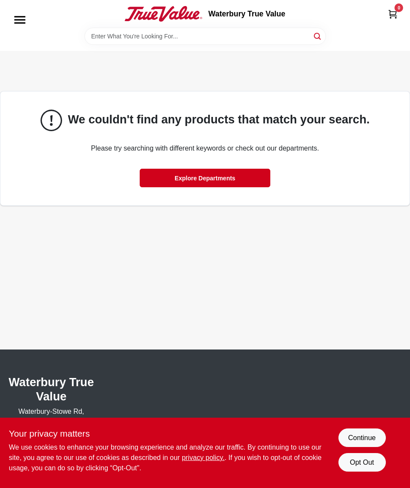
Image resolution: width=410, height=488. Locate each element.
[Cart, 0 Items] (392, 14)
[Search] (318, 35)
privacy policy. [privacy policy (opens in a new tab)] (203, 457)
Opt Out (362, 462)
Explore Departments (205, 178)
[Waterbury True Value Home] (163, 14)
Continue (362, 437)
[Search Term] (205, 36)
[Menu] (19, 19)
